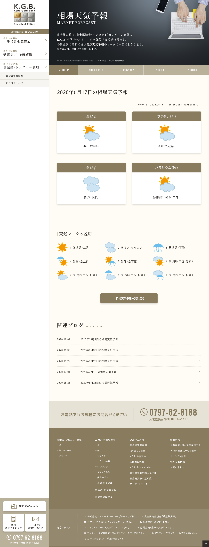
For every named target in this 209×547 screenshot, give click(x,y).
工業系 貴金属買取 (105, 439)
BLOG (160, 70)
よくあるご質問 (137, 450)
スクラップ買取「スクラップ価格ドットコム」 (108, 522)
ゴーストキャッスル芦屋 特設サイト (104, 538)
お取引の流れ (137, 461)
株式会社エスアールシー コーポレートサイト (109, 516)
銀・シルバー (65, 450)
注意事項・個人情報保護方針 (185, 445)
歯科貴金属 (103, 477)
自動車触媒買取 (103, 497)
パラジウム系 (103, 461)
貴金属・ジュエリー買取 (69, 439)
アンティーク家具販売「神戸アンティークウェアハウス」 (114, 533)
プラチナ (63, 455)
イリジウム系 (103, 471)
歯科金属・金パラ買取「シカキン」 (156, 527)
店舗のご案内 (137, 439)
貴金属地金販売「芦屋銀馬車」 (159, 516)
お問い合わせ (177, 467)
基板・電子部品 (104, 482)
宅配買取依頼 (177, 461)
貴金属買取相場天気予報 (143, 472)
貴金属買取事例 (138, 445)
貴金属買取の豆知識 (141, 478)
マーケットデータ (139, 484)
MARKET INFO (94, 70)
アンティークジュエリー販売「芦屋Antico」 (175, 533)
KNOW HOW (127, 70)
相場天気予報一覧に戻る (129, 298)
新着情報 (175, 439)
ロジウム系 (102, 466)
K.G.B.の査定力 (138, 456)
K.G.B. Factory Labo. (141, 467)
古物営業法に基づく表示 (183, 450)
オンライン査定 (178, 456)
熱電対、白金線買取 (105, 489)
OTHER (193, 70)
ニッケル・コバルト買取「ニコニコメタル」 (107, 527)
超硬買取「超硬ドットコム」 (155, 522)
